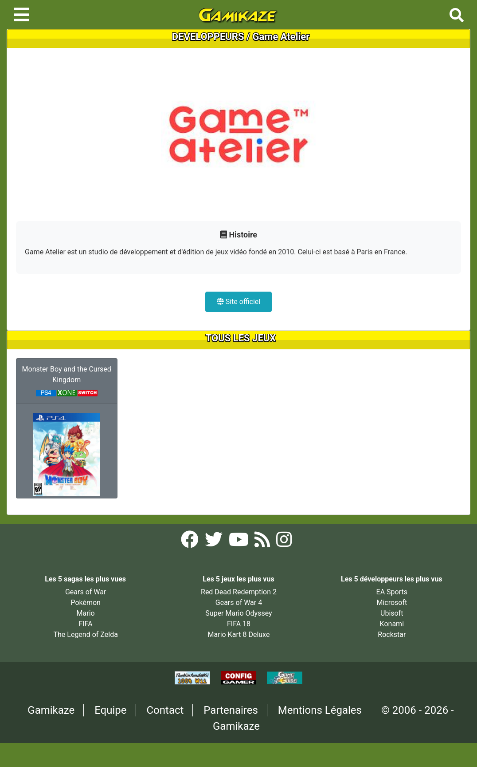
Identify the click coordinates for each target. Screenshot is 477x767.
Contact (165, 710)
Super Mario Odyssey (238, 613)
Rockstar (392, 634)
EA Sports (391, 592)
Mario (86, 613)
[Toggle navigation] (21, 14)
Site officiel (238, 301)
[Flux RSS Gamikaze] (263, 542)
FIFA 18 (238, 624)
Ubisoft (391, 613)
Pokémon (85, 602)
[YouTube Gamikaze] (239, 542)
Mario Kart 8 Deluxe (239, 634)
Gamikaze (50, 710)
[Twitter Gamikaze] (214, 542)
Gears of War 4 (238, 602)
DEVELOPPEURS (208, 36)
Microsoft (391, 602)
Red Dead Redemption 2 (239, 592)
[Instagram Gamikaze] (284, 542)
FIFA (86, 624)
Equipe (110, 710)
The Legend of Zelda (85, 634)
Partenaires (230, 710)
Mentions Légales (320, 710)
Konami (392, 624)
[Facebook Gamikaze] (190, 542)
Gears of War (85, 592)
